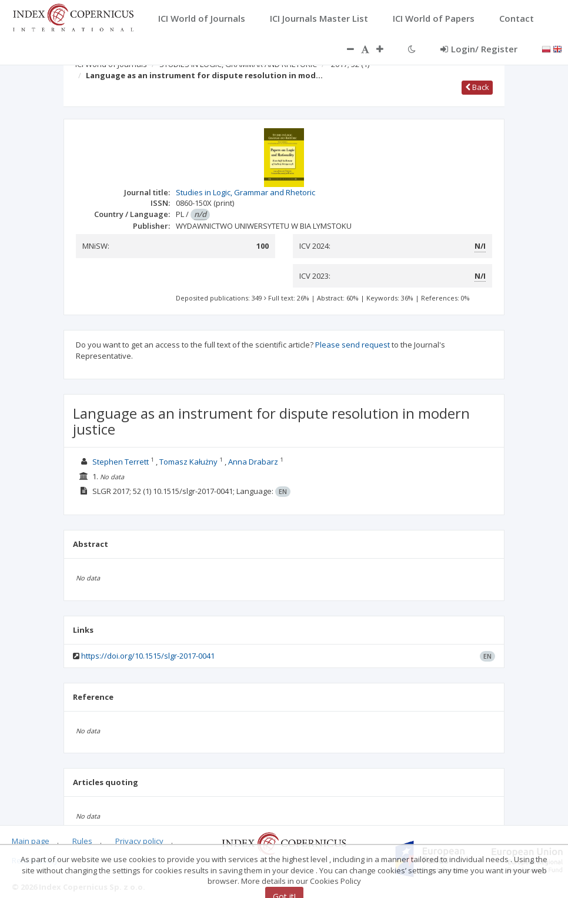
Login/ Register (478, 49)
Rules (82, 841)
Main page (30, 841)
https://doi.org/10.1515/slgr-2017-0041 (148, 655)
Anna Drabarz (253, 461)
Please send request (352, 344)
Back (477, 87)
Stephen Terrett (120, 461)
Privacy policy (139, 841)
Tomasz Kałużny (188, 461)
